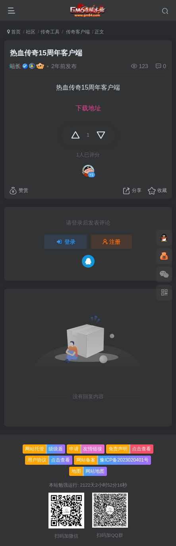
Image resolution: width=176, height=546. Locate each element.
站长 (15, 66)
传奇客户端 (76, 32)
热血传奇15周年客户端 (46, 53)
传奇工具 (50, 32)
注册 (112, 242)
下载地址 (88, 108)
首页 (14, 32)
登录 (65, 242)
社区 (30, 32)
